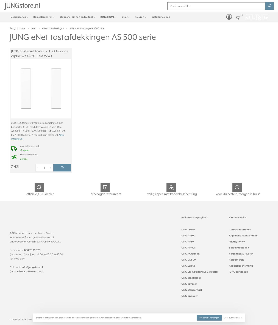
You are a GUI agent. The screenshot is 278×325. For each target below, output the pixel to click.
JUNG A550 (187, 241)
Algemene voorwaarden (243, 235)
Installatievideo (161, 17)
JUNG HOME (107, 17)
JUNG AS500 (188, 235)
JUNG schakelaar (191, 278)
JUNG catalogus (238, 272)
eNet (124, 17)
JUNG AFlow (188, 247)
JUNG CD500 (188, 259)
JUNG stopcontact (191, 290)
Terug (12, 28)
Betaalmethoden (239, 247)
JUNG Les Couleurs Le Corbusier (199, 272)
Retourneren (236, 259)
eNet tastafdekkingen (53, 28)
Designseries (18, 17)
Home (23, 28)
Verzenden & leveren (241, 253)
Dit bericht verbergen (209, 318)
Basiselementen (42, 17)
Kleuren (139, 17)
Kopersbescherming (241, 265)
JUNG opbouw (189, 296)
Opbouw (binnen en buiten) (76, 17)
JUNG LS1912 (188, 265)
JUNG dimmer (189, 284)
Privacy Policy (237, 241)
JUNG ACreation (190, 253)
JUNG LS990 (188, 229)
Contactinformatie (240, 229)
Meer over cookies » (233, 318)
